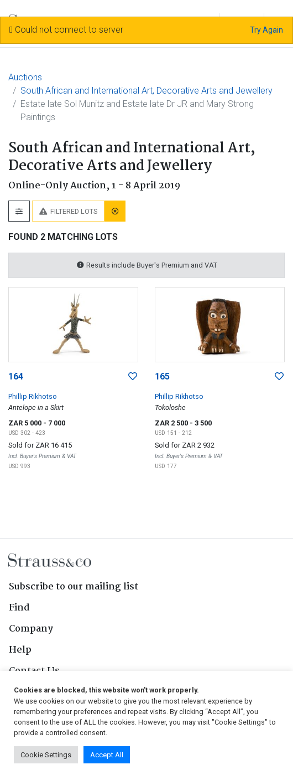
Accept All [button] (106, 755)
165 (162, 376)
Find (19, 608)
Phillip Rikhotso (32, 396)
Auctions (25, 77)
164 (15, 376)
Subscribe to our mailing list (73, 586)
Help (20, 650)
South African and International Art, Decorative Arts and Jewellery (146, 90)
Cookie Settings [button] (45, 755)
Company (31, 629)
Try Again (266, 29)
